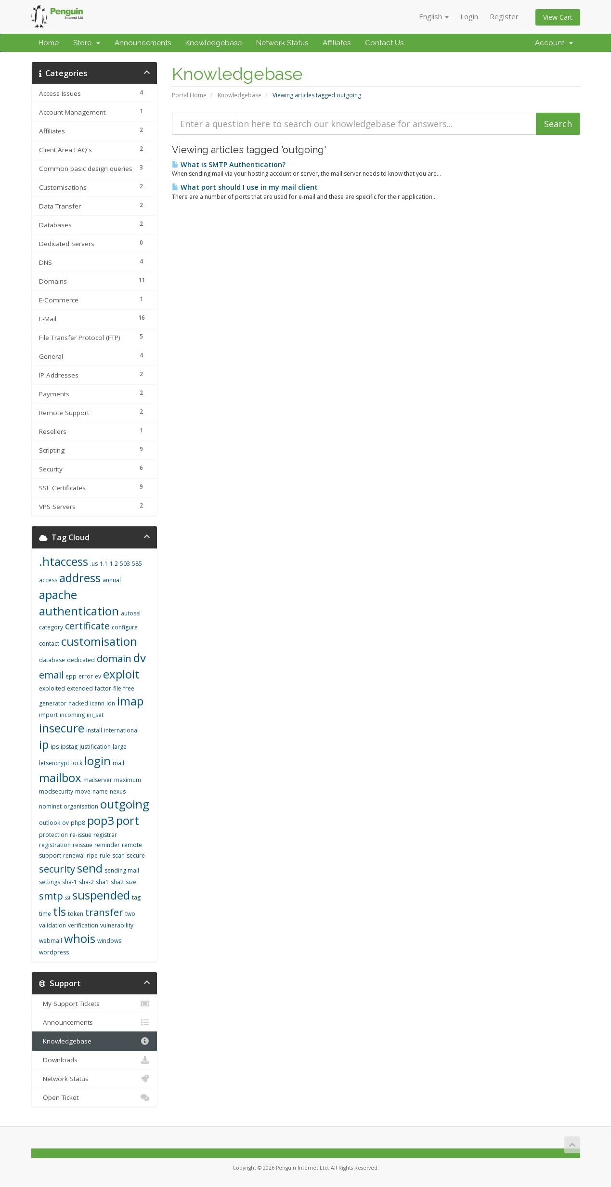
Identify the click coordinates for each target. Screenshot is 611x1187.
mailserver (97, 780)
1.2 (114, 564)
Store (86, 43)
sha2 (117, 882)
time (45, 914)
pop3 (100, 820)
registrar (105, 835)
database (52, 660)
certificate (87, 625)
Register (504, 16)
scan (118, 855)
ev (98, 676)
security (57, 868)
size (131, 882)
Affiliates (337, 43)
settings (49, 882)
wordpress (54, 952)
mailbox (60, 777)
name (100, 791)
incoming (72, 715)
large (120, 747)
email (51, 674)
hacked (78, 703)
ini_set (95, 715)
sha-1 (69, 882)
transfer (104, 912)
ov (65, 823)
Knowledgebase (213, 43)
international (121, 730)
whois (79, 938)
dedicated (81, 660)
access (48, 580)
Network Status (282, 43)
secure (136, 855)
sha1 (102, 882)
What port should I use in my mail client (245, 187)
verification (83, 925)
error (85, 676)
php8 (78, 823)
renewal (74, 855)
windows (109, 941)
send (90, 868)
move (83, 791)
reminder (107, 845)
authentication (79, 611)
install (94, 730)
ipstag (69, 747)
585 (137, 564)
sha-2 (86, 882)
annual (112, 580)
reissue (82, 845)
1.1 (104, 564)
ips (55, 747)
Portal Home (189, 95)
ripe (92, 855)
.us (94, 564)
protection (53, 835)
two (130, 914)
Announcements (143, 43)
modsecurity (56, 791)
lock (76, 763)
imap (130, 701)
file (117, 688)
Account (554, 43)
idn (110, 703)
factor (103, 688)
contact (49, 643)
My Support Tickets (94, 1003)
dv (139, 657)
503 (125, 564)
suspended (101, 895)
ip (44, 744)
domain (114, 658)
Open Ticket (94, 1097)
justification (95, 747)
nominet (50, 806)
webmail (50, 941)
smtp (51, 895)
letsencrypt (54, 763)
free (128, 688)
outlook (49, 823)
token (75, 914)
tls (59, 911)
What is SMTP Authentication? (229, 164)
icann (97, 703)
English (434, 16)
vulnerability (116, 925)
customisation (99, 641)
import (48, 715)
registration (55, 845)
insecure (61, 728)
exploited (52, 688)
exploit (121, 674)
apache (58, 594)
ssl (67, 897)
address (80, 578)
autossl (131, 613)
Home (49, 43)
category (51, 627)
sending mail (121, 870)
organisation (81, 806)
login (97, 761)
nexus (118, 791)
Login (469, 16)
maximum (127, 780)
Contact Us (384, 43)
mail (118, 763)
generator (52, 703)
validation (52, 925)
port (127, 820)
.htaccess (63, 561)
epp (71, 676)
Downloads (94, 1060)
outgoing (124, 804)
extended (80, 688)
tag (136, 897)
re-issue (80, 835)
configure (125, 627)
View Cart (557, 17)
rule (105, 855)
